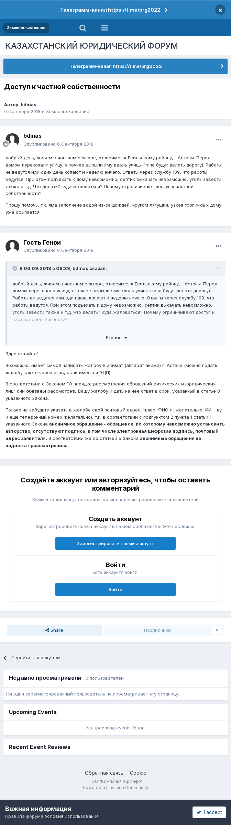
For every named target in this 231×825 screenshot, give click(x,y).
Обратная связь (104, 773)
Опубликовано (58, 144)
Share (54, 630)
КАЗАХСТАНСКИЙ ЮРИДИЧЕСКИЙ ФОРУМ (91, 46)
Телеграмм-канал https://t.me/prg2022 (110, 10)
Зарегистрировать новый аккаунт (115, 543)
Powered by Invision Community (115, 787)
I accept (209, 812)
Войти (115, 589)
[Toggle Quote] (15, 268)
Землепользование (67, 111)
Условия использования (72, 816)
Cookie (138, 773)
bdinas (28, 104)
